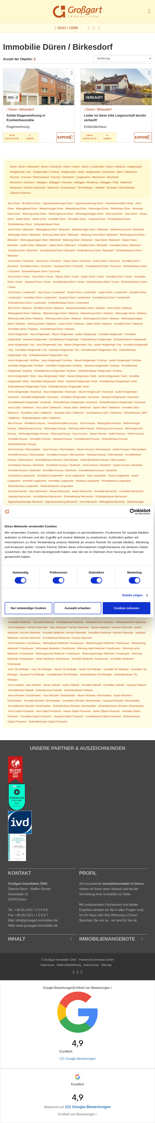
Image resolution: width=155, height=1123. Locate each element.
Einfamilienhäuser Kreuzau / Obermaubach (103, 460)
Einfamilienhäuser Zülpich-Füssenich (48, 721)
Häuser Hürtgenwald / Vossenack (95, 391)
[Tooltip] (111, 988)
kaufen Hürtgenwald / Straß (112, 376)
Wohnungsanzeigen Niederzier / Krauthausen (106, 653)
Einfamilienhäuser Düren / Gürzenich (41, 271)
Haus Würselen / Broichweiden (59, 695)
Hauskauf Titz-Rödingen (32, 674)
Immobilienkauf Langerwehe (116, 480)
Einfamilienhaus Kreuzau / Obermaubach (56, 460)
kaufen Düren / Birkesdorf (33, 245)
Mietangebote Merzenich (112, 501)
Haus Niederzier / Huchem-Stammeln (69, 627)
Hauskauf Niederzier (43, 622)
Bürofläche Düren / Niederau (49, 308)
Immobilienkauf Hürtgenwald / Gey (99, 350)
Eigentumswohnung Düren (89, 203)
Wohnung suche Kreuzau (109, 428)
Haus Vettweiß (33, 685)
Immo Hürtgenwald (18, 334)
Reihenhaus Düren (120, 208)
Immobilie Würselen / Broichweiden (42, 700)
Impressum (47, 965)
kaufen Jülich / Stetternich (106, 407)
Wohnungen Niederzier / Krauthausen (55, 648)
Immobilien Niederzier (19, 622)
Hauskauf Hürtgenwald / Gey (64, 350)
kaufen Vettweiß (71, 685)
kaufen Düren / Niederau (71, 323)
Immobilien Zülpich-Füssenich (36, 716)
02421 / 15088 (68, 28)
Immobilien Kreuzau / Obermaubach (66, 454)
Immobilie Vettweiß (91, 685)
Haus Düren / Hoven (42, 276)
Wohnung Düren (114, 213)
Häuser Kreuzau (98, 433)
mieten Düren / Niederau (99, 323)
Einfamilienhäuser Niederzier (131, 622)
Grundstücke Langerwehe (21, 475)
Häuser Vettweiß (52, 685)
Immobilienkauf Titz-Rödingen (62, 674)
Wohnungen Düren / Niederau (131, 313)
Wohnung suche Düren (34, 213)
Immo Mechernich (17, 491)
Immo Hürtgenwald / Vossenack (24, 391)
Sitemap (106, 965)
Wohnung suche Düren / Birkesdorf (99, 234)
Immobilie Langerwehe (34, 480)
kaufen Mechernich (82, 491)
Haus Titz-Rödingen (41, 669)
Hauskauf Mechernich (19, 496)
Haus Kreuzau (79, 433)
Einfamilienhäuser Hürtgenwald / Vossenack (122, 402)
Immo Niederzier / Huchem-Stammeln (28, 627)
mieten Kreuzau (135, 433)
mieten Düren (39, 219)
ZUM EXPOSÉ (65, 137)
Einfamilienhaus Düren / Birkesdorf (95, 250)
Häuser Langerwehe (119, 475)
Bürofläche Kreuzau (35, 423)
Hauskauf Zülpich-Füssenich (69, 716)
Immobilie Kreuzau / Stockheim (24, 470)
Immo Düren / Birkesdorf (21, 229)
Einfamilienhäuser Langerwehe (57, 486)
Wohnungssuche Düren (61, 213)
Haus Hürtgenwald (39, 334)
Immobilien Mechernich (131, 491)
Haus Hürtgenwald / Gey (49, 344)
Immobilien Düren (77, 219)
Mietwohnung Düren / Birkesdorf (127, 229)
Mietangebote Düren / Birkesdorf (53, 229)
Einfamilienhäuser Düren (47, 224)
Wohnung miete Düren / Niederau (25, 318)
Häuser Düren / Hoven (67, 276)
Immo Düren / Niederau (119, 308)
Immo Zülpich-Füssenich (21, 711)
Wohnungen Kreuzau (55, 428)
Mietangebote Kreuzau (109, 423)
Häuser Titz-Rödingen (65, 669)
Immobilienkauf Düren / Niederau (57, 329)
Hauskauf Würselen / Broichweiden (121, 700)
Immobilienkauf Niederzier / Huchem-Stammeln (67, 638)
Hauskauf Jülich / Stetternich (69, 412)
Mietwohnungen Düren (51, 208)
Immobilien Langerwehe (60, 480)
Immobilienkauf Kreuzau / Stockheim (98, 470)
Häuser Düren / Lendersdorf (81, 292)
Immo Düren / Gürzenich (21, 261)
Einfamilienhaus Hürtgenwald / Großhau (55, 371)
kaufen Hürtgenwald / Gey (107, 344)
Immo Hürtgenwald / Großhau (23, 360)
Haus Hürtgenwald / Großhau (56, 360)
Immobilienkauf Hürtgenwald (64, 339)
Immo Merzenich (88, 501)
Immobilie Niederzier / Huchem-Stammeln (64, 632)
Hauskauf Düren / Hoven (38, 281)
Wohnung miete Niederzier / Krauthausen (98, 648)
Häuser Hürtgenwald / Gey (78, 344)
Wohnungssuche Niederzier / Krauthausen (58, 653)
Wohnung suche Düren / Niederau (63, 318)
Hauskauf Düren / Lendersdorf (74, 297)
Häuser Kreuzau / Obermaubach (93, 449)
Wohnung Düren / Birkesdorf (77, 240)
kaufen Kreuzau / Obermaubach (129, 449)
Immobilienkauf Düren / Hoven (68, 281)
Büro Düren (14, 203)
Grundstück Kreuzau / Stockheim (63, 465)
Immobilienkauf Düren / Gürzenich (103, 266)
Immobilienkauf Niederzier (70, 622)
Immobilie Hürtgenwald (110, 334)
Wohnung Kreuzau (60, 433)
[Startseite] (77, 11)
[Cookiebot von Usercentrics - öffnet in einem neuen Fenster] (132, 512)
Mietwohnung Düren (76, 208)
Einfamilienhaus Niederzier (100, 622)
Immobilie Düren (57, 219)
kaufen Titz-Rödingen (90, 669)
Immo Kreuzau (87, 423)
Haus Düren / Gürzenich (48, 261)
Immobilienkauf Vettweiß (21, 690)
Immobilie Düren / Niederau (128, 323)
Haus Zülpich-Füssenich (48, 711)
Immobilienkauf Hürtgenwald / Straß (118, 381)
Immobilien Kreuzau (40, 439)
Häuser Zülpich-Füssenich (77, 711)
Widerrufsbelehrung (69, 965)
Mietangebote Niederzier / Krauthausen (63, 643)
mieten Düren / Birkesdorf (62, 245)
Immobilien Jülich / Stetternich (36, 412)
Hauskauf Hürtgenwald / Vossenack (120, 397)
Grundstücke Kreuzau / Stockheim (26, 465)
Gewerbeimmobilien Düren (119, 203)
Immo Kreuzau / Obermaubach (24, 449)
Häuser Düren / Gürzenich (77, 261)
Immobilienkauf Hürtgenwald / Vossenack (29, 402)
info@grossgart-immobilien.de (37, 920)
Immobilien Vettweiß (114, 685)
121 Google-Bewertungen (77, 1058)
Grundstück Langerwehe (50, 475)
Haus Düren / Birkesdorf (107, 240)
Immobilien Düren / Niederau (23, 329)
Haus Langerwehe (96, 475)
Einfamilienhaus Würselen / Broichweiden (74, 706)
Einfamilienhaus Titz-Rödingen (96, 674)
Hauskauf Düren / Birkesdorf (23, 250)
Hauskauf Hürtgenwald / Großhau (101, 365)
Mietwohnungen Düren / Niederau (61, 313)
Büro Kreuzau (15, 423)
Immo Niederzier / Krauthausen (24, 643)
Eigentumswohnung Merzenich (61, 501)
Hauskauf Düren (97, 219)
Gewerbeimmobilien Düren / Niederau (85, 308)
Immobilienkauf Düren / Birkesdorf (57, 250)
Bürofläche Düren (31, 203)
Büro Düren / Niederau (20, 308)
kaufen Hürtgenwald (85, 334)
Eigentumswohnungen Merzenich (25, 501)
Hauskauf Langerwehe (87, 480)
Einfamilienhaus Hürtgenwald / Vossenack (75, 402)
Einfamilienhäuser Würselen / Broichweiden (121, 706)
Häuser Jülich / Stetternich (77, 407)
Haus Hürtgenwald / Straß (51, 376)
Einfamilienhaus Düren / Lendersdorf (27, 302)
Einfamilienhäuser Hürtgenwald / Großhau (100, 371)
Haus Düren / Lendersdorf (51, 292)
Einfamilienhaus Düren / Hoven (103, 281)
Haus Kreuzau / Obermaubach (58, 449)
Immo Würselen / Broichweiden (24, 695)
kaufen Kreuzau (117, 433)
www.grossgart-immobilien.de (37, 925)
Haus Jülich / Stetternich (48, 407)
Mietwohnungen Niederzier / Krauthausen (107, 643)
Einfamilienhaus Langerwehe (23, 486)
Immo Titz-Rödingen (18, 669)
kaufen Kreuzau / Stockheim (127, 465)
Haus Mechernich (38, 491)
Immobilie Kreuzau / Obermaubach (26, 454)
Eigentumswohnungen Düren (58, 203)
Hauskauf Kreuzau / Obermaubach (105, 454)
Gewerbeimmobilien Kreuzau (62, 423)
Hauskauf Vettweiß (136, 685)
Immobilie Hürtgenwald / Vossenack (39, 397)
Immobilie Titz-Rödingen (116, 669)
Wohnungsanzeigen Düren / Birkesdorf (40, 240)
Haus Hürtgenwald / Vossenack (59, 391)
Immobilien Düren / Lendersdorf (40, 297)
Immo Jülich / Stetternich (21, 407)
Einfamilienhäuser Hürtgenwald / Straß (68, 386)
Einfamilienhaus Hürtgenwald (96, 339)
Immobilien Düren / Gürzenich (36, 266)
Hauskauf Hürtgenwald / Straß (81, 381)
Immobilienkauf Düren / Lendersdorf (111, 297)
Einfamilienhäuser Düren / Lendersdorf (68, 302)
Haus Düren (131, 213)
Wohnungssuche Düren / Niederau (101, 318)
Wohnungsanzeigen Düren (89, 213)
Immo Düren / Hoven (19, 276)
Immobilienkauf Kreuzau (87, 439)
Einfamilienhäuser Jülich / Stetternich (41, 418)
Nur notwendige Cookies (28, 608)
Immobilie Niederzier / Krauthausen (90, 658)
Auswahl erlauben (77, 608)
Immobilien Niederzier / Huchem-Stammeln (110, 632)
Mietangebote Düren (26, 208)
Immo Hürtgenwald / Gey (21, 344)
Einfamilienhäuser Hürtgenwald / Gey (48, 355)
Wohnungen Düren (98, 208)
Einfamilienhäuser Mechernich (111, 496)
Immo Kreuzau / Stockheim (97, 465)
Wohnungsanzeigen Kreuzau (33, 433)
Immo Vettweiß (16, 685)
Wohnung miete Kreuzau (81, 428)
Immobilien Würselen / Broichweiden (82, 700)
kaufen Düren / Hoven (92, 276)
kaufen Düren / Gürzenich (106, 261)
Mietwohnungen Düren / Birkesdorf (90, 229)
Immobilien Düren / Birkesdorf (125, 245)
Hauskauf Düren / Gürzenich (69, 266)
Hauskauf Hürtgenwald (35, 339)
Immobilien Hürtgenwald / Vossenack (80, 397)
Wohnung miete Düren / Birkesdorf (61, 234)
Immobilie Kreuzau (18, 439)
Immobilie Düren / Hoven (119, 276)
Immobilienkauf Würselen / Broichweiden (29, 706)
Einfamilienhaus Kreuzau (115, 439)
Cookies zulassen (126, 608)
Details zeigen (132, 595)
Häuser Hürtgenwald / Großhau (90, 360)
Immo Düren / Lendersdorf (22, 292)
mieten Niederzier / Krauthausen (53, 658)
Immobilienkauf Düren (119, 219)
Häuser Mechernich (59, 491)
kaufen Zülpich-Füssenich (106, 711)
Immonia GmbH (104, 959)
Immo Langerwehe (75, 475)
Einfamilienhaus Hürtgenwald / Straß (27, 386)
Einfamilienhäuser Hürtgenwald (129, 339)
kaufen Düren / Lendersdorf (112, 292)
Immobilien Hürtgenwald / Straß (47, 381)
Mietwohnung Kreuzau (30, 428)
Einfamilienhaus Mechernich (78, 496)
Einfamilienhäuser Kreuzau (22, 444)
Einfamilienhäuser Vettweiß (78, 690)
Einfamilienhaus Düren (20, 224)
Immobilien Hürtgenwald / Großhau (63, 365)
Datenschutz (91, 965)
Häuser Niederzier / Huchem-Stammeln (111, 627)
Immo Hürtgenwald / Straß (22, 376)
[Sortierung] (122, 58)
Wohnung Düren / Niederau (41, 323)
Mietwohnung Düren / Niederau (97, 313)
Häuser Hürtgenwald (62, 334)
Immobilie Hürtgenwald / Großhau (25, 365)
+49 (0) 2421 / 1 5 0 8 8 (31, 910)
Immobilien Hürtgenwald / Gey (31, 350)
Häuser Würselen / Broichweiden (94, 695)
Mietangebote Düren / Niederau (24, 313)
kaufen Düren (23, 219)
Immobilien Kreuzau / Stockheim (60, 470)
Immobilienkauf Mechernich (47, 496)
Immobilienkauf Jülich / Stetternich (104, 412)
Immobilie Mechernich (105, 491)
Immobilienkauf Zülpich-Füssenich (103, 716)
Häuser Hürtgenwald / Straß (81, 376)
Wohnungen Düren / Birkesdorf (24, 234)
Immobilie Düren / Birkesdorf (92, 245)
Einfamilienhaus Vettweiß (49, 690)
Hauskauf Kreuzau (62, 439)
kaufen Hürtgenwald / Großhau (125, 360)
